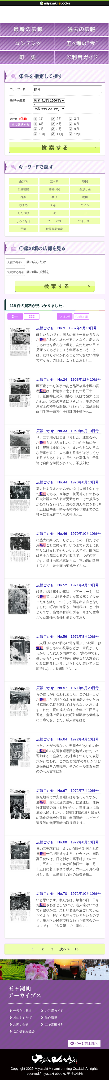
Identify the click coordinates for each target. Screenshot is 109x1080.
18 (76, 949)
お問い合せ (21, 1024)
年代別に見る (22, 1010)
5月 (56, 124)
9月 (73, 129)
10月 (39, 134)
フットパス (54, 221)
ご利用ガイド (54, 1010)
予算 (23, 229)
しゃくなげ (23, 221)
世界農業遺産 (54, 229)
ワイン (85, 205)
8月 (56, 129)
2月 (56, 119)
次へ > (64, 949)
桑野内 (23, 181)
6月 (73, 124)
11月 (57, 134)
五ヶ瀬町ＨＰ (54, 1024)
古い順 (65, 317)
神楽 (23, 197)
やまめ (23, 205)
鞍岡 (85, 181)
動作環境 (51, 1017)
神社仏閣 (54, 189)
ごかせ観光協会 (24, 1031)
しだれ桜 (23, 213)
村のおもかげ (22, 1017)
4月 (38, 124)
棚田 (85, 197)
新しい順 (82, 317)
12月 (74, 134)
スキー (54, 205)
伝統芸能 (23, 189)
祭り (54, 197)
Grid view (32, 317)
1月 (38, 119)
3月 (73, 119)
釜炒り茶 (85, 189)
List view (15, 317)
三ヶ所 (54, 181)
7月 (38, 129)
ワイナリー (85, 221)
